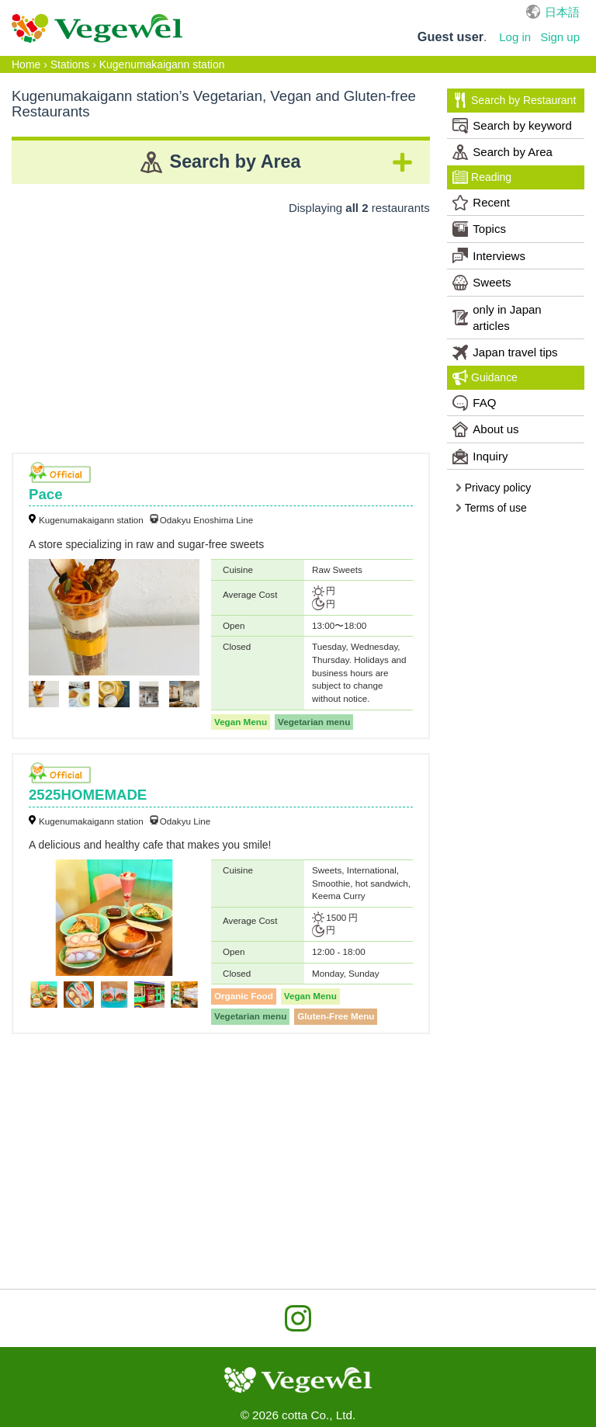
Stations (70, 64)
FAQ (474, 403)
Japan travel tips (504, 352)
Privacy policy (493, 487)
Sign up (560, 36)
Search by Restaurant (514, 100)
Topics (479, 229)
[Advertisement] (221, 328)
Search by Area (502, 152)
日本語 (562, 12)
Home (26, 64)
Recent (481, 202)
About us (485, 429)
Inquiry (480, 456)
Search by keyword (512, 126)
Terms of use (491, 508)
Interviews (488, 255)
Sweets (481, 282)
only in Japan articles (496, 317)
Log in (515, 36)
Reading (481, 177)
